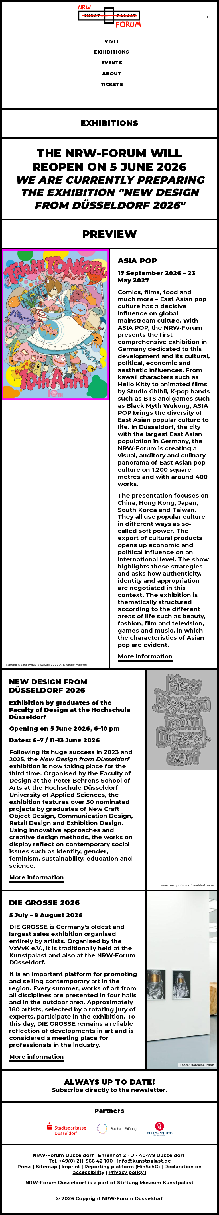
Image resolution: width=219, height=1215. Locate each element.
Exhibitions (111, 52)
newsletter (148, 1089)
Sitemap (47, 1166)
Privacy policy (127, 1172)
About (111, 73)
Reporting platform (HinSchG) (122, 1166)
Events (112, 62)
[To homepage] (109, 17)
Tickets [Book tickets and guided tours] (111, 84)
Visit (111, 41)
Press (24, 1166)
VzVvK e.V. (25, 948)
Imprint (71, 1166)
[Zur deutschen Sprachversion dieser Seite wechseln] (208, 17)
